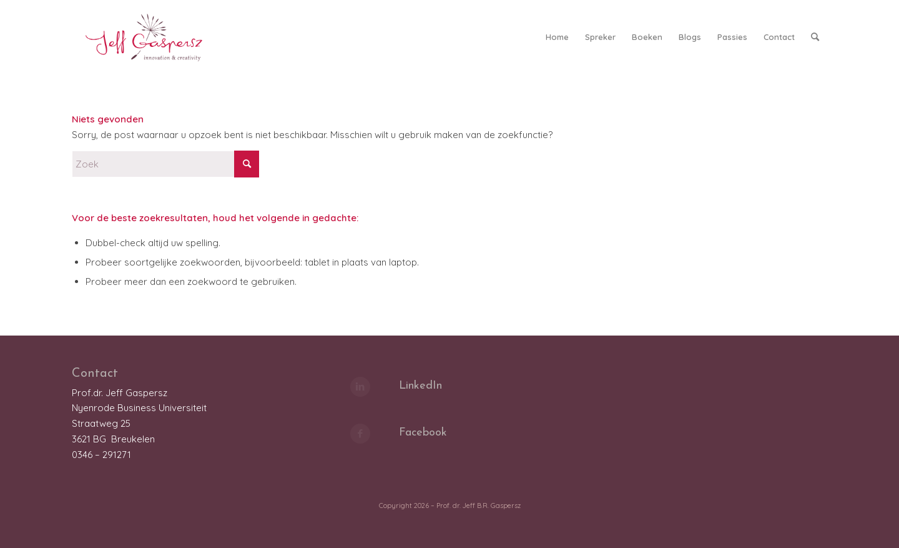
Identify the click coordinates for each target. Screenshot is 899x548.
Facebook (423, 433)
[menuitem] (557, 37)
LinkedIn (420, 386)
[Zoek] (815, 37)
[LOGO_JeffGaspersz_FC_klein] (149, 37)
